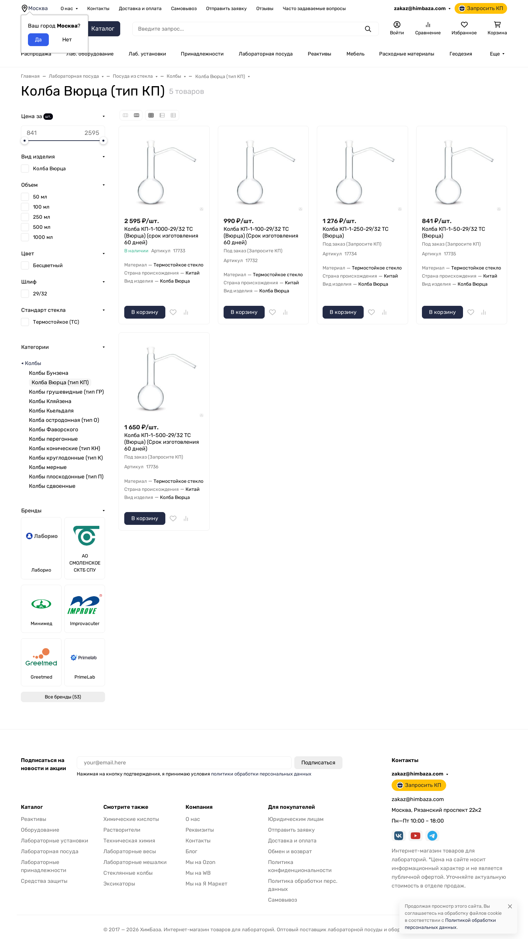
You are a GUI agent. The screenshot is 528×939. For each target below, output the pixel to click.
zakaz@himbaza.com (420, 8)
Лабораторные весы (129, 851)
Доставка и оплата (140, 8)
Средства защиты (44, 881)
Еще (495, 54)
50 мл (40, 197)
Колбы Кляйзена (50, 401)
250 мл (41, 217)
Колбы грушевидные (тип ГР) (66, 392)
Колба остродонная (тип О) (64, 420)
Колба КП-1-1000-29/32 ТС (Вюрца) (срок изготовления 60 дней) (161, 236)
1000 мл (43, 237)
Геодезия (461, 54)
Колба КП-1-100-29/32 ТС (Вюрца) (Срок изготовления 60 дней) (261, 236)
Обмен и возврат (290, 851)
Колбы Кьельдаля (51, 410)
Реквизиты (200, 830)
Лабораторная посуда (266, 54)
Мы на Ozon (201, 862)
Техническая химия (129, 840)
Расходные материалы (406, 54)
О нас (67, 8)
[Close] (510, 906)
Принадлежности (202, 54)
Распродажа (36, 54)
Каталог (32, 807)
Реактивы (319, 54)
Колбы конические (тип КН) (64, 448)
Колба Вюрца (49, 169)
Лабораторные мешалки (135, 862)
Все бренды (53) (63, 697)
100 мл (41, 207)
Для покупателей (291, 807)
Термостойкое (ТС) (56, 322)
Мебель (355, 54)
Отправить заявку (226, 8)
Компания (199, 807)
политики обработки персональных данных (261, 774)
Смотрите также (125, 807)
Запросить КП (481, 8)
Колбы (33, 363)
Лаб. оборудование (89, 54)
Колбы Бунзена (48, 373)
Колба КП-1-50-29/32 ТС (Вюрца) (453, 232)
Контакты (98, 8)
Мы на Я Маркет (206, 883)
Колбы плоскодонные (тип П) (66, 476)
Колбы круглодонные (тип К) (66, 458)
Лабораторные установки (54, 840)
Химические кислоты (131, 819)
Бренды (31, 510)
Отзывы (264, 8)
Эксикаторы (119, 883)
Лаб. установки (147, 54)
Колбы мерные (48, 467)
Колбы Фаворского (53, 429)
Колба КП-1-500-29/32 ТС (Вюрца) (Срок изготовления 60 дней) (161, 442)
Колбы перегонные (53, 439)
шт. (48, 116)
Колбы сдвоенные (52, 486)
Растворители (121, 830)
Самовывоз (184, 8)
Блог (191, 851)
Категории (35, 347)
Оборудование (40, 830)
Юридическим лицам (296, 819)
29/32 (40, 294)
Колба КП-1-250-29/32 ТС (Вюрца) (356, 232)
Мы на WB (198, 873)
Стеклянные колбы (128, 873)
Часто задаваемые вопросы (314, 8)
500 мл (42, 227)
